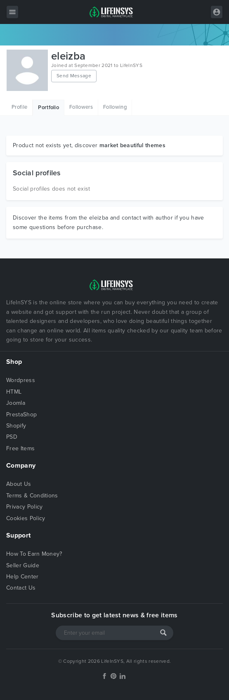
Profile (19, 107)
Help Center (22, 576)
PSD (11, 436)
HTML (13, 391)
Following (115, 107)
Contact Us (20, 587)
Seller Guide (22, 565)
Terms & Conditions (32, 495)
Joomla (15, 402)
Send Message (74, 76)
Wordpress (20, 380)
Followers (81, 107)
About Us (18, 483)
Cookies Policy (25, 518)
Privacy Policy (24, 506)
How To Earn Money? (34, 553)
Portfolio (48, 107)
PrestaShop (21, 414)
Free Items (20, 448)
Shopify (16, 425)
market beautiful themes (132, 145)
